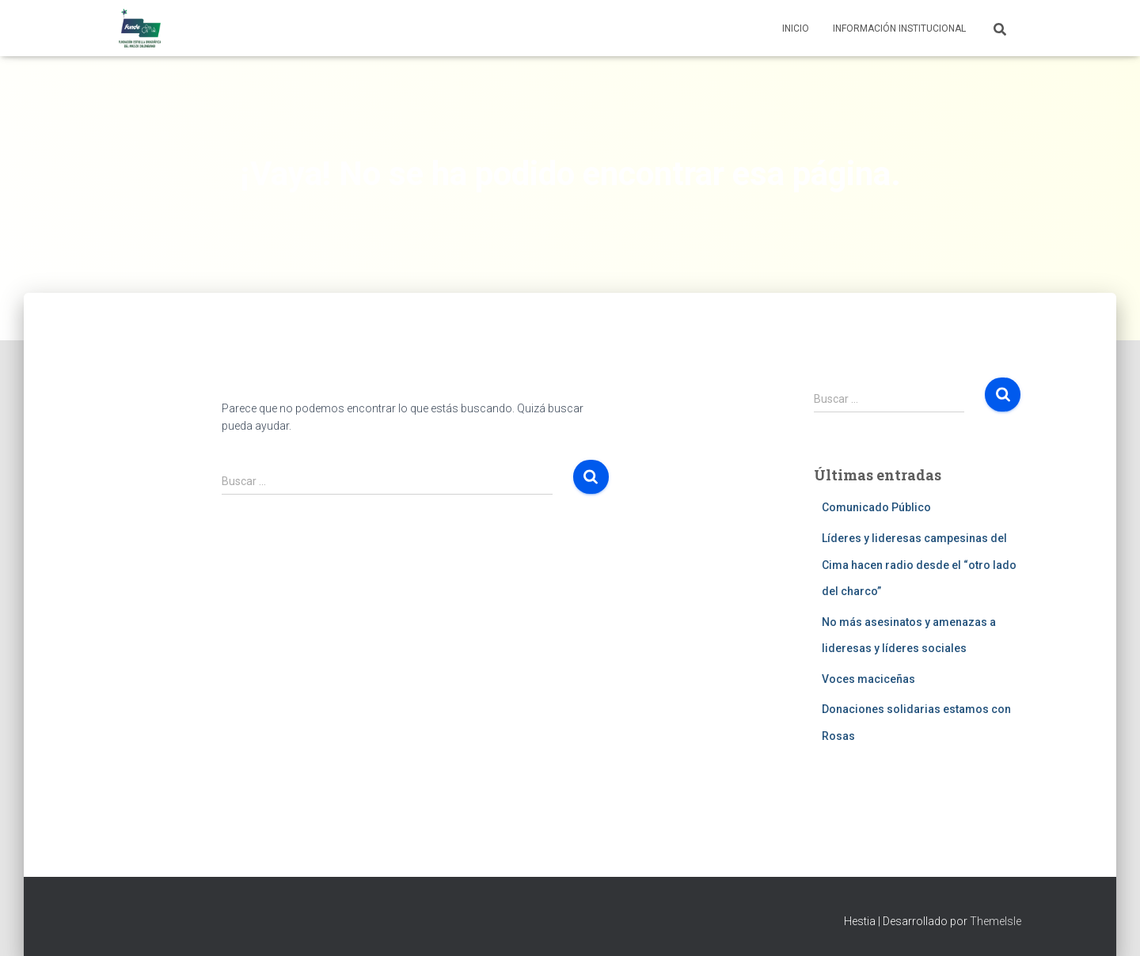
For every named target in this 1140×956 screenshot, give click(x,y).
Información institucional (899, 28)
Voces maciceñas (868, 679)
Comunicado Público (876, 507)
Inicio (795, 28)
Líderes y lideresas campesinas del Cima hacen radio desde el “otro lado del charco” (919, 565)
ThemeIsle (995, 921)
